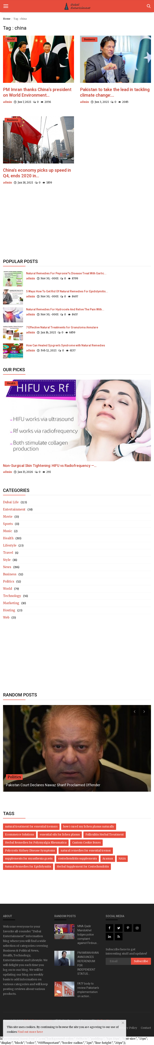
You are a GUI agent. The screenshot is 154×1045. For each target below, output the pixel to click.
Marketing (11, 603)
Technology (12, 596)
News (7, 567)
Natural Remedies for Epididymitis (28, 866)
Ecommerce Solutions (19, 834)
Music (7, 531)
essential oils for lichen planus (60, 834)
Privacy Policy (128, 1028)
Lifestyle (9, 546)
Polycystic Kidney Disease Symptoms (30, 850)
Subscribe (141, 961)
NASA (122, 858)
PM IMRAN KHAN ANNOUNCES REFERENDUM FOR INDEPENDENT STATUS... (88, 963)
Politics (8, 582)
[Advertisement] (77, 225)
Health (8, 538)
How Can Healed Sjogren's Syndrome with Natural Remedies (65, 345)
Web (6, 618)
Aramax (107, 858)
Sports (8, 524)
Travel (8, 553)
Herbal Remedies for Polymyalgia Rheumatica (36, 842)
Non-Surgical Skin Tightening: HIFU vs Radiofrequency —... (49, 465)
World (7, 589)
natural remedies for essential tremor (86, 850)
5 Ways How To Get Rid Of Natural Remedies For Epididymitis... (67, 291)
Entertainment (14, 509)
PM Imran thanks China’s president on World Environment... (37, 92)
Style (7, 560)
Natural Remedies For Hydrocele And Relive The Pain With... (65, 309)
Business (9, 574)
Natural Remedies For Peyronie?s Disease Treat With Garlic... (66, 273)
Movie (7, 517)
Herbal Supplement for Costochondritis (83, 866)
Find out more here (30, 1032)
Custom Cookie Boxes (86, 842)
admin (7, 102)
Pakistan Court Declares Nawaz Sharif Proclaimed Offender (53, 785)
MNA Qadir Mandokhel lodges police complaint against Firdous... (87, 935)
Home (6, 18)
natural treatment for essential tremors (31, 826)
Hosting (9, 610)
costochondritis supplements (77, 858)
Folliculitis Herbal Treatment (104, 834)
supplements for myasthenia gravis (29, 858)
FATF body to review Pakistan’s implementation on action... (88, 990)
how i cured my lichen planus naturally (88, 826)
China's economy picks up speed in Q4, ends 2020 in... (37, 173)
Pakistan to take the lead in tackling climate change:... (115, 92)
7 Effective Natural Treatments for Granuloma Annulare (62, 327)
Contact (146, 1028)
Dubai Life (11, 502)
